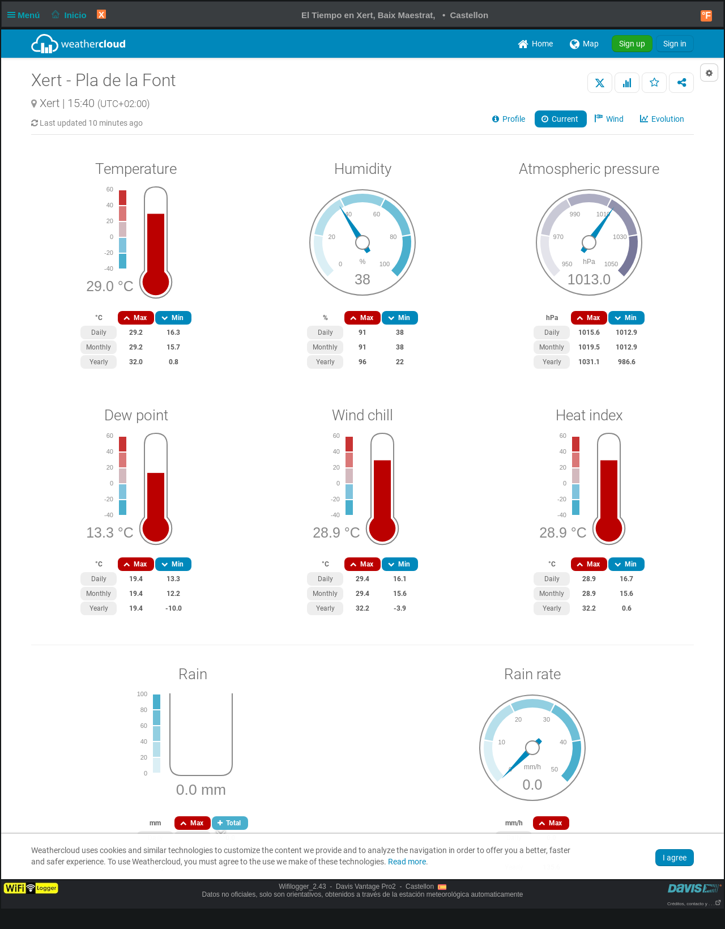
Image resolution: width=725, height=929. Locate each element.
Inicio (68, 15)
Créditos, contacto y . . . (694, 903)
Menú (26, 15)
